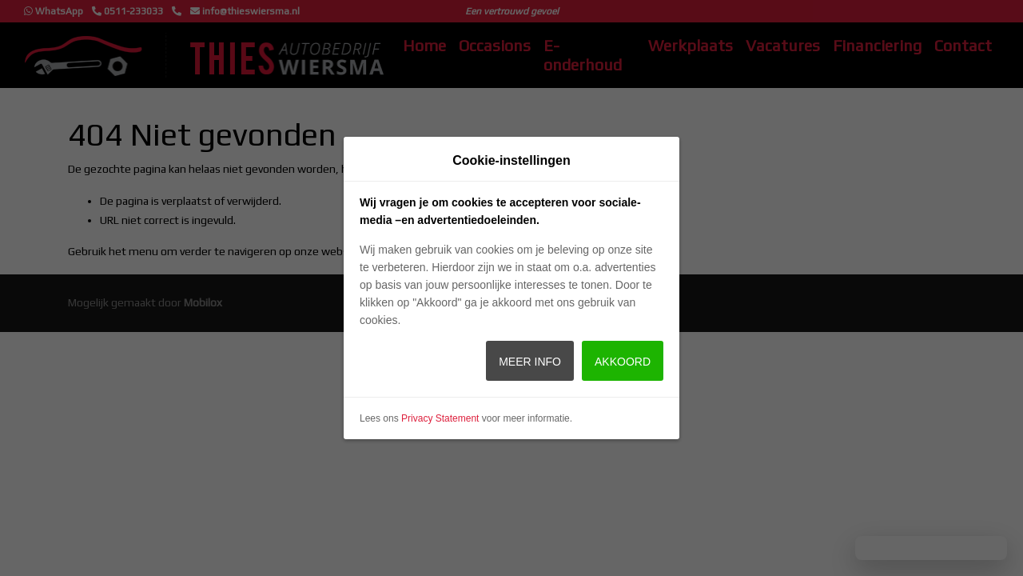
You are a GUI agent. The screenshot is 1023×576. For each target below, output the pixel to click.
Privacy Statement (440, 418)
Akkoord (623, 361)
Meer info (530, 361)
